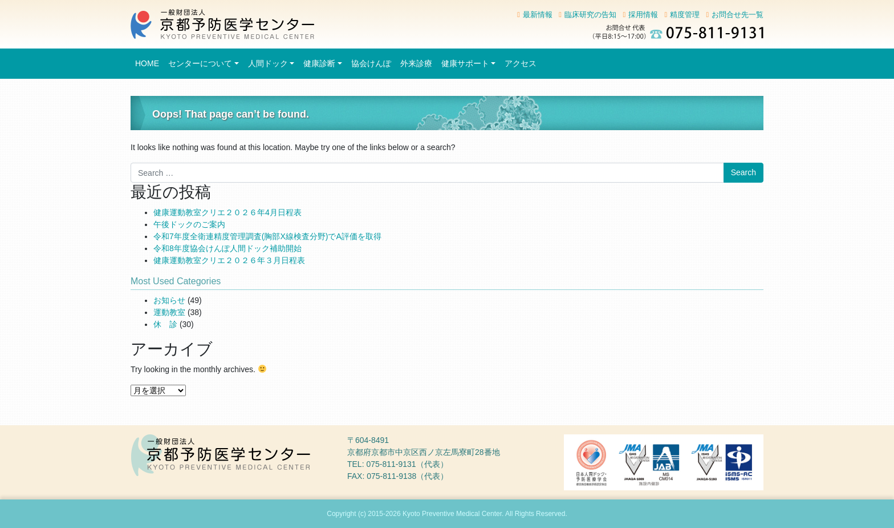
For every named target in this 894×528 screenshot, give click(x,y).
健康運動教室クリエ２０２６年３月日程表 (229, 260)
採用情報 (643, 14)
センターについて (200, 63)
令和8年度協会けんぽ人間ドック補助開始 (227, 248)
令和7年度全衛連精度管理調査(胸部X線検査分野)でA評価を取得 (267, 236)
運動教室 (169, 312)
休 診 (165, 324)
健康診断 (319, 63)
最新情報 (537, 14)
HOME (147, 63)
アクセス (521, 63)
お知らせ (169, 300)
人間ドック (268, 63)
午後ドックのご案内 (189, 224)
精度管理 (685, 14)
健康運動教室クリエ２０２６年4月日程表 (227, 212)
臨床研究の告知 (590, 14)
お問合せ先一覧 (737, 14)
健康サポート (465, 63)
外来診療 (416, 63)
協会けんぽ (371, 63)
